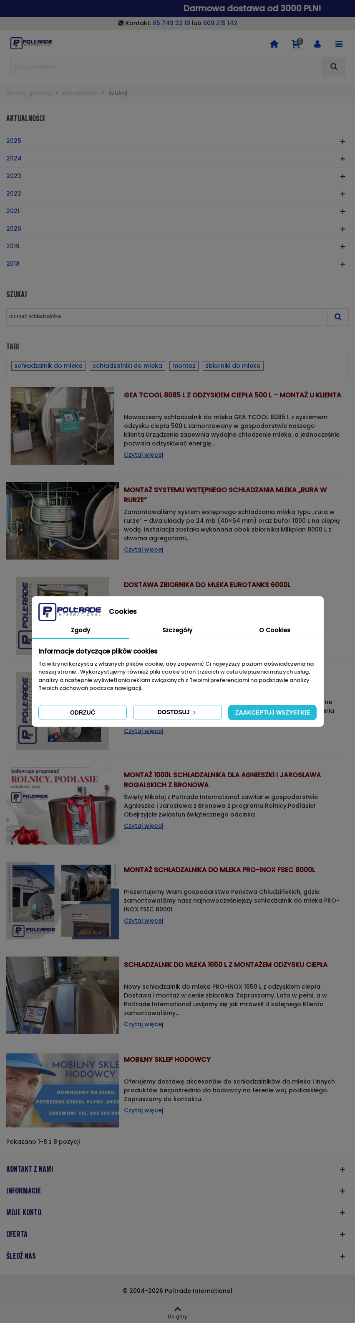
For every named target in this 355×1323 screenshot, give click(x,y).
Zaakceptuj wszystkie (272, 712)
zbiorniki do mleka (233, 365)
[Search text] (167, 66)
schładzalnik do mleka (48, 365)
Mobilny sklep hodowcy (167, 1059)
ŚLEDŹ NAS (21, 1256)
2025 (13, 141)
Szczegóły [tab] (177, 630)
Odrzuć (82, 712)
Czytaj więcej (143, 454)
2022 (13, 193)
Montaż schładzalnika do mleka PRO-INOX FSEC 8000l (219, 870)
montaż (184, 365)
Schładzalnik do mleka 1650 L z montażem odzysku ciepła (225, 964)
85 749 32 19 (171, 23)
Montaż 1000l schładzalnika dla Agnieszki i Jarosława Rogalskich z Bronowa (222, 780)
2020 (13, 228)
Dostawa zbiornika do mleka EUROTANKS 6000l (207, 585)
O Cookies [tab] (274, 630)
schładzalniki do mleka (127, 365)
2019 (13, 246)
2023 (13, 176)
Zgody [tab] (80, 630)
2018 (13, 264)
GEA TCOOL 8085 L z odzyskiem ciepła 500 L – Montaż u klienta (232, 395)
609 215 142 (220, 23)
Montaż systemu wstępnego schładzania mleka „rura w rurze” (225, 495)
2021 (13, 211)
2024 (14, 158)
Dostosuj (178, 712)
